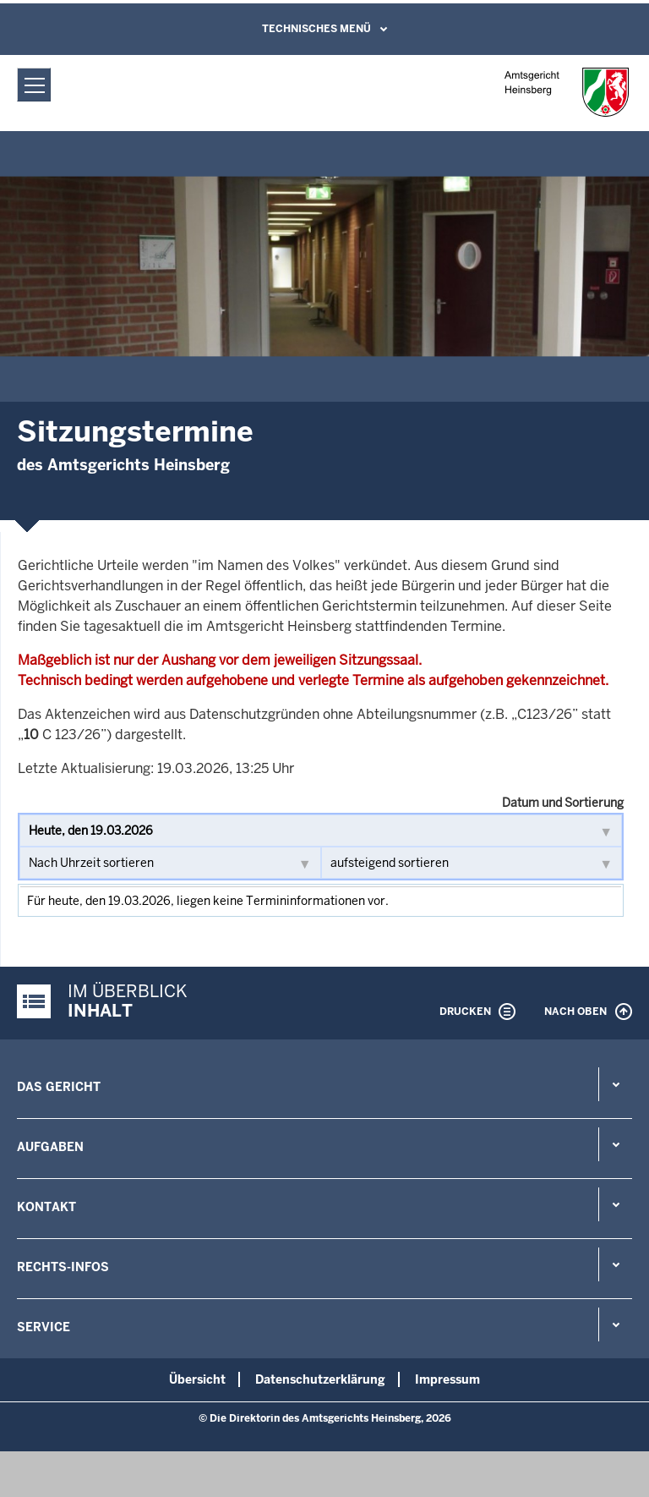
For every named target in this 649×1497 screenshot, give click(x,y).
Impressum (447, 1379)
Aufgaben (50, 1146)
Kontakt (46, 1207)
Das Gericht (59, 1086)
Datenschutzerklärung (320, 1379)
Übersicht (197, 1379)
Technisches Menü (316, 29)
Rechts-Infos (63, 1267)
